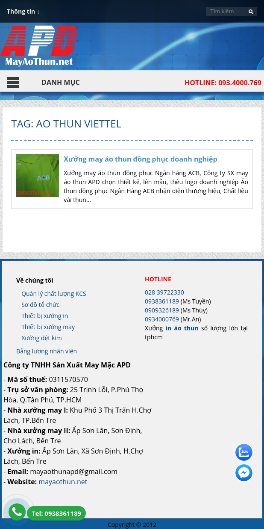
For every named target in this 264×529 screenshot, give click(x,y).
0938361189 (162, 301)
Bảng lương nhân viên (46, 351)
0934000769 (162, 319)
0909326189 (162, 310)
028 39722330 (164, 292)
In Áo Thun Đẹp (39, 50)
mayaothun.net (62, 481)
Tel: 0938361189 (56, 513)
